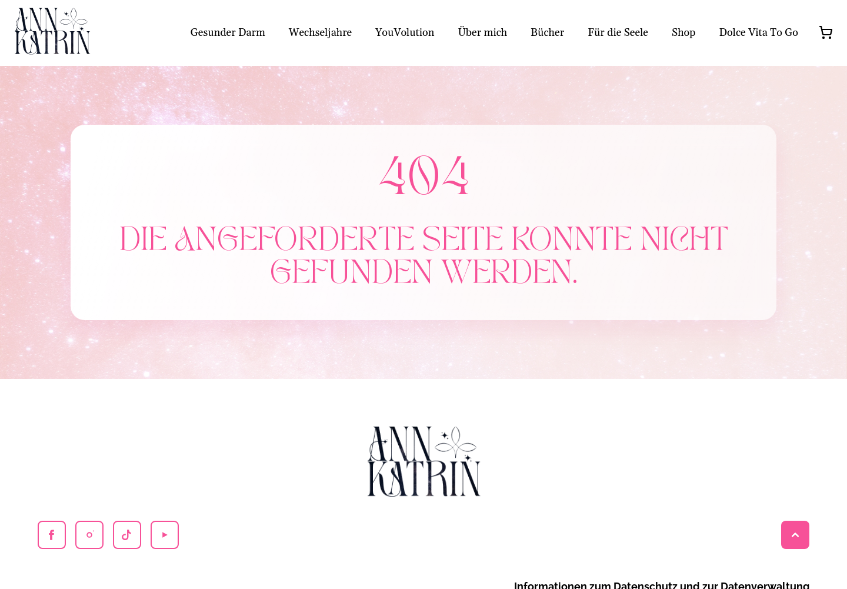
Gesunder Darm (228, 32)
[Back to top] (795, 535)
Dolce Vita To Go (758, 32)
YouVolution (404, 32)
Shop (684, 32)
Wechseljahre (320, 32)
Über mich (482, 32)
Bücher (547, 32)
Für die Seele (618, 32)
